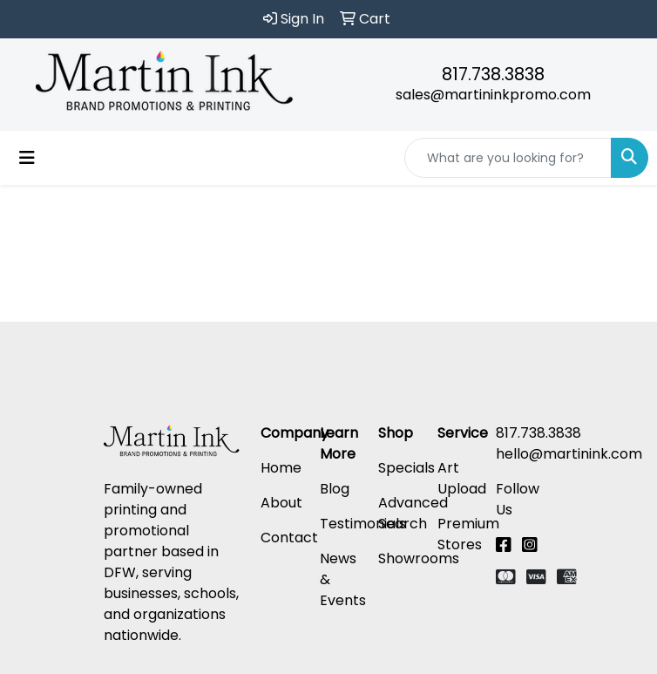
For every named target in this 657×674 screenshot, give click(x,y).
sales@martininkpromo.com (493, 95)
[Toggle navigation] (27, 158)
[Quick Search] (508, 158)
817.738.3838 (493, 74)
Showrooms (418, 558)
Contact (289, 538)
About (281, 503)
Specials (406, 468)
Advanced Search (413, 513)
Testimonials (363, 524)
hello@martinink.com (569, 454)
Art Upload (461, 478)
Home (281, 468)
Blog (334, 489)
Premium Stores (468, 534)
